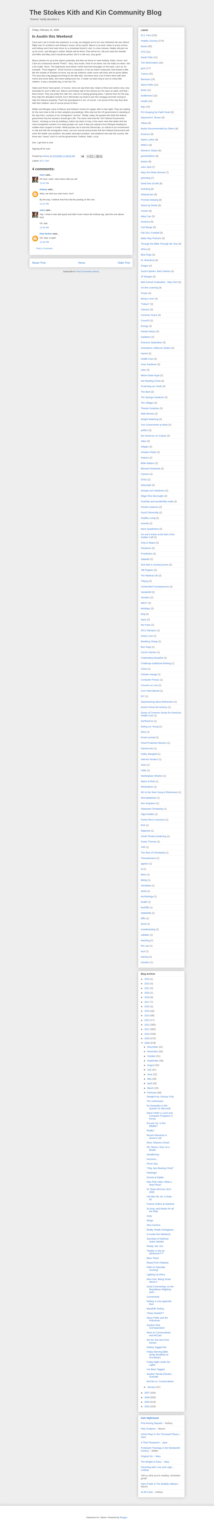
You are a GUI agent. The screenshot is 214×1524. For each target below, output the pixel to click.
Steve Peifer (147, 84)
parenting (145, 178)
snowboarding (148, 929)
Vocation (145, 597)
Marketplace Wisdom (152, 776)
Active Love (147, 636)
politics (144, 430)
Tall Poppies (147, 570)
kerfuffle (145, 907)
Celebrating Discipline (152, 657)
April (149, 1083)
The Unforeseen (155, 1101)
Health (144, 101)
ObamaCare (147, 194)
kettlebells (146, 913)
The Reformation (149, 62)
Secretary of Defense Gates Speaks (158, 1240)
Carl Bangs (146, 227)
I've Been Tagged (156, 1369)
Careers (145, 474)
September (153, 1060)
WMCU (144, 145)
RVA (143, 825)
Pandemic (146, 548)
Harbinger (152, 1172)
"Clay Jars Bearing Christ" (160, 1168)
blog (143, 614)
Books (144, 46)
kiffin (143, 918)
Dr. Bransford (147, 260)
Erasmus (145, 134)
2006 (147, 1397)
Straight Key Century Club (160, 1096)
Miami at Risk (148, 781)
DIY (143, 696)
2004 (147, 1406)
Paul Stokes (46, 233)
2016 (147, 1006)
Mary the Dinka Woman (153, 172)
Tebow (144, 123)
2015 (147, 1011)
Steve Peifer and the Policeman (157, 1319)
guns (143, 68)
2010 (147, 1034)
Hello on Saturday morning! (156, 1268)
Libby (143, 770)
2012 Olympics (148, 630)
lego (143, 106)
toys (143, 951)
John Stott (146, 167)
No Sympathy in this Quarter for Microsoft (159, 1107)
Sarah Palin (147, 57)
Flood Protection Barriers (154, 743)
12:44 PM (44, 242)
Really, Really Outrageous (160, 1229)
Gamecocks (147, 748)
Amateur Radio (148, 452)
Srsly (149, 1216)
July (149, 1069)
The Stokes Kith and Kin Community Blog (95, 12)
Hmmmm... (152, 1159)
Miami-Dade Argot (150, 375)
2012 (147, 1024)
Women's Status (149, 150)
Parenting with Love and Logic (156, 1467)
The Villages (147, 402)
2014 (147, 1015)
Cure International (150, 690)
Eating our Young (150, 726)
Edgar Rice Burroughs (152, 496)
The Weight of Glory (151, 1461)
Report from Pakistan (158, 1262)
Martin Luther (147, 139)
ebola (143, 891)
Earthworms (147, 721)
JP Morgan (146, 276)
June (150, 1074)
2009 (147, 1038)
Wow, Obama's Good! (158, 1142)
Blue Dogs (146, 254)
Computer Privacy (150, 679)
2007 (147, 1392)
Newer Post (39, 262)
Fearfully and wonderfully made (157, 501)
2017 (147, 1002)
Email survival (148, 737)
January (151, 1387)
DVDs (144, 479)
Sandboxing (153, 1154)
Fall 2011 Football (150, 232)
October (151, 1056)
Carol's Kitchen (148, 652)
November (152, 1051)
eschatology (147, 896)
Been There (153, 1258)
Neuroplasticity (148, 797)
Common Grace (149, 315)
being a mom (147, 298)
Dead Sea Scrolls (150, 183)
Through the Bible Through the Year (159, 243)
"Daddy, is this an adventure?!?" (156, 1252)
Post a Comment (44, 248)
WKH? (144, 603)
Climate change (149, 674)
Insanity (145, 523)
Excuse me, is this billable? (156, 1124)
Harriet (144, 353)
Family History (148, 331)
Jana (143, 1437)
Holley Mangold (149, 754)
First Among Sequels (151, 1423)
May (149, 1079)
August (151, 1065)
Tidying (144, 581)
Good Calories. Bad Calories (155, 271)
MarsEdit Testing (155, 1308)
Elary (143, 732)
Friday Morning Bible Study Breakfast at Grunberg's (157, 1354)
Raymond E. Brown (151, 117)
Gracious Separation (151, 342)
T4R (143, 847)
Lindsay (145, 1470)
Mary (158, 1456)
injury (143, 619)
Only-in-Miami (148, 542)
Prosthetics (146, 553)
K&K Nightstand (150, 1418)
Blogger (123, 1517)
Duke (143, 90)
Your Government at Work (154, 424)
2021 (147, 988)
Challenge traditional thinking (156, 663)
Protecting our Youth (151, 386)
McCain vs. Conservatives (160, 1381)
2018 (147, 997)
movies (144, 211)
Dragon (144, 265)
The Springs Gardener (152, 397)
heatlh (144, 902)
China (144, 669)
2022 (147, 983)
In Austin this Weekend (158, 1234)
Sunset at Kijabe (155, 1177)
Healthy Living (148, 518)
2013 (147, 1020)
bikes (143, 874)
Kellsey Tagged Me (156, 1347)
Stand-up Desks (149, 205)
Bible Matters (147, 463)
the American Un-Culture (153, 435)
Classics (145, 309)
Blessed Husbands (150, 468)
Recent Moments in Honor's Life (157, 1136)
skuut (143, 924)
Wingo (150, 1220)
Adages (145, 446)
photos (144, 161)
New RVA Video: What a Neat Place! (159, 1183)
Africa (144, 249)
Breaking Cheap (149, 641)
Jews (143, 765)
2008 (147, 1043)
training (144, 956)
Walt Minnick (147, 413)
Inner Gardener (149, 364)
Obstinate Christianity (152, 808)
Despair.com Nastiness (153, 490)
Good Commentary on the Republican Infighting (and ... (160, 1289)
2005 (147, 1402)
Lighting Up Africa (156, 1274)
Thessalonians (148, 858)
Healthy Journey (149, 40)
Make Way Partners (151, 238)
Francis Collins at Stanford (160, 1204)
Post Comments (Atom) (87, 271)
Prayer (144, 293)
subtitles (145, 935)
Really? (150, 1130)
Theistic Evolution (150, 408)
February (152, 1092)
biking (144, 880)
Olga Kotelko (147, 814)
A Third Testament (150, 1442)
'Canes (144, 73)
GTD (143, 51)
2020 (147, 992)
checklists (146, 885)
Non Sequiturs (148, 803)
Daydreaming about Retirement (157, 701)
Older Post (124, 262)
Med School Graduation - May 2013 (159, 282)
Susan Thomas (148, 841)
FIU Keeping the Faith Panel (155, 112)
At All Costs (147, 1492)
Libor (143, 370)
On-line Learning (149, 287)
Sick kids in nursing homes (155, 564)
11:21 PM (44, 203)
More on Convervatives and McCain (159, 1334)
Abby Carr (146, 216)
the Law (145, 945)
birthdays (145, 608)
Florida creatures (149, 507)
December (152, 1047)
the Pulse (145, 625)
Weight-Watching (149, 419)
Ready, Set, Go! (155, 1246)
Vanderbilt (146, 592)
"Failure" (145, 304)
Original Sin (147, 1456)
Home (81, 262)
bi (142, 869)
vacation (145, 962)
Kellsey (43, 189)
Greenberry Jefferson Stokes (156, 348)
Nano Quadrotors (150, 529)
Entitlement (146, 95)
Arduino (145, 457)
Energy (144, 326)
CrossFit (145, 320)
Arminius (145, 221)
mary (42, 175)
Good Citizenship (150, 512)
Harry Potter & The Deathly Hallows (159, 1484)
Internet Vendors (149, 759)
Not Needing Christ (150, 381)
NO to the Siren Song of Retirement (159, 792)
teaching (145, 940)
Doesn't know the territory (154, 707)
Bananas (145, 79)
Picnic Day (152, 1163)
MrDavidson (147, 786)
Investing (145, 189)
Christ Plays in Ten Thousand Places (160, 1434)
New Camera (153, 1225)
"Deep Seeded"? (155, 1313)
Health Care (147, 359)
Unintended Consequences (155, 586)
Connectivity (153, 1296)
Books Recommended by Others (158, 128)
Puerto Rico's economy (153, 819)
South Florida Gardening (153, 836)
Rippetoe (145, 830)
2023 (147, 979)
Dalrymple (146, 485)
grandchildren (148, 156)
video (143, 441)
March (150, 1088)
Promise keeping (149, 199)
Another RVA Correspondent (156, 1326)
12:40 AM (44, 227)
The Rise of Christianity (153, 852)
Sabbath (145, 559)
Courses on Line (149, 685)
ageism (144, 863)
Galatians (146, 337)
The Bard (145, 391)
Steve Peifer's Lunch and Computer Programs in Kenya (160, 1116)
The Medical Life (149, 575)
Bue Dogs (146, 647)
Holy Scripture (148, 1428)
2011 (147, 1029)
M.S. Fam (44, 161)
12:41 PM (44, 183)
